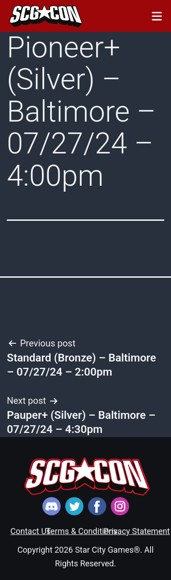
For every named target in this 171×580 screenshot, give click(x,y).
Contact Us (30, 531)
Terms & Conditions (82, 531)
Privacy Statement (137, 531)
